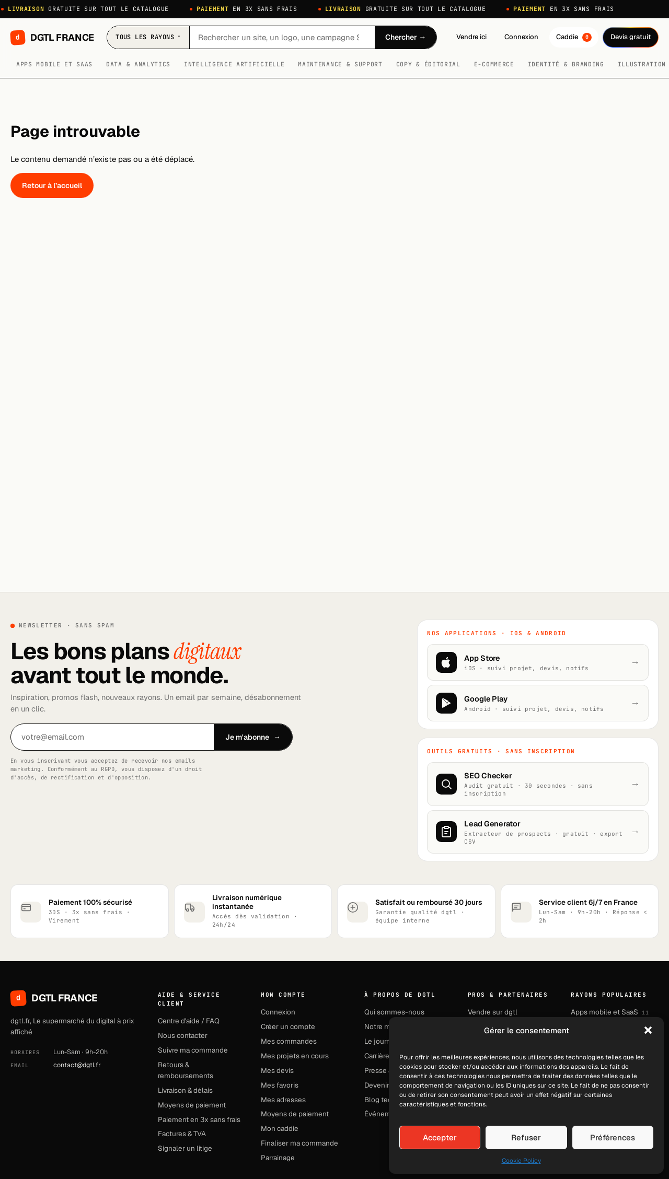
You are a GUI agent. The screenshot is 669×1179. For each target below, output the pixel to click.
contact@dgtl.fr (77, 1064)
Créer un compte (288, 1026)
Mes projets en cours (295, 1055)
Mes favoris (279, 1085)
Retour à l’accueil (52, 185)
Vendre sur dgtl (492, 1012)
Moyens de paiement (192, 1105)
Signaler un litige (185, 1148)
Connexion (521, 36)
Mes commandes (289, 1041)
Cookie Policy (521, 1161)
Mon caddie (279, 1128)
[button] (648, 1030)
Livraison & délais (185, 1090)
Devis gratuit (630, 36)
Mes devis (277, 1070)
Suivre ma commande (193, 1050)
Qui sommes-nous (394, 1012)
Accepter (440, 1137)
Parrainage (278, 1157)
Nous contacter (182, 1035)
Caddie (574, 37)
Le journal (380, 1041)
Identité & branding (566, 64)
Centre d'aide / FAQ (189, 1020)
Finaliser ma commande (299, 1143)
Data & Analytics (138, 64)
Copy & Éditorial (428, 64)
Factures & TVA (182, 1133)
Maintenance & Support (340, 64)
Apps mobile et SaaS (54, 64)
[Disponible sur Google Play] (538, 703)
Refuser (526, 1137)
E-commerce (494, 64)
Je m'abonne (253, 737)
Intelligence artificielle (234, 64)
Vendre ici (471, 36)
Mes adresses (283, 1099)
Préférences (612, 1137)
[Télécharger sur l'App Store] (538, 662)
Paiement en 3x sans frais (199, 1119)
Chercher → (405, 37)
